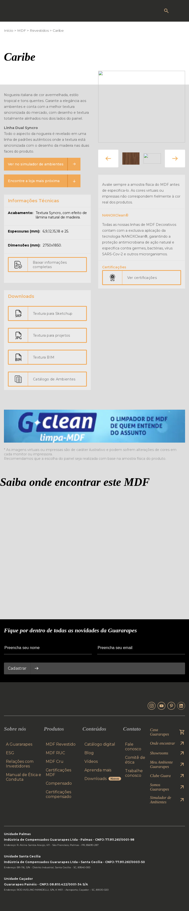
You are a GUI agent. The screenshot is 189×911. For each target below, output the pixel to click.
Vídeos (91, 761)
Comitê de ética (135, 760)
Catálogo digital (99, 744)
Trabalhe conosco (134, 773)
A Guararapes (19, 744)
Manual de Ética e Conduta (23, 777)
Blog (89, 753)
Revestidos (39, 30)
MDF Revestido (61, 744)
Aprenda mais (97, 770)
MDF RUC (55, 753)
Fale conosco (133, 746)
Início (8, 30)
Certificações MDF (58, 772)
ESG (10, 753)
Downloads (102, 778)
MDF (21, 30)
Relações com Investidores (19, 763)
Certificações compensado (58, 794)
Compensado (59, 783)
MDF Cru (54, 761)
